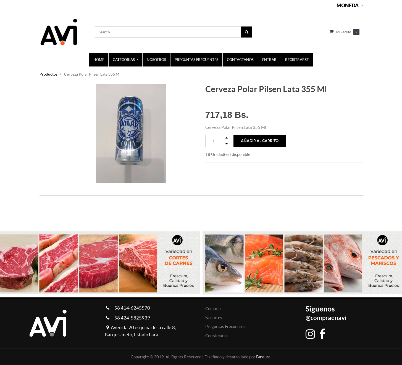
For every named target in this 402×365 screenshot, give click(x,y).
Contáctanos (216, 335)
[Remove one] (226, 144)
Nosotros (213, 317)
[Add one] (226, 138)
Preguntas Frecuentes (225, 326)
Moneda (348, 5)
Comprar (213, 308)
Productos (48, 74)
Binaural (264, 357)
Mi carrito (343, 32)
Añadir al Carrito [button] (259, 140)
